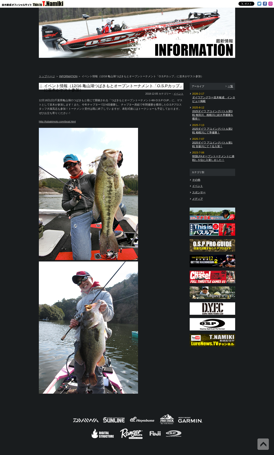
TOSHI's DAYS (121, 64)
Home (55, 64)
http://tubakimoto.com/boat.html (57, 121)
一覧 (230, 86)
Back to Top (263, 444)
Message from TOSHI (153, 64)
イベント (178, 93)
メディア (197, 198)
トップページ (47, 76)
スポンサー (199, 192)
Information (219, 64)
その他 (196, 179)
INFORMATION (68, 76)
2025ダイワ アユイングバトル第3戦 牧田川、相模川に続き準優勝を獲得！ (212, 115)
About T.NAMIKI (88, 64)
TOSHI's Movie (186, 64)
